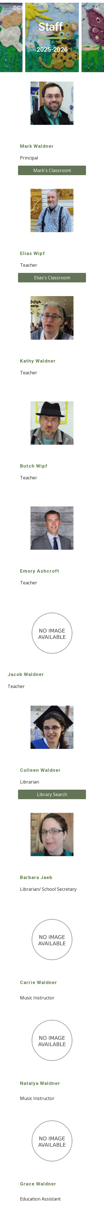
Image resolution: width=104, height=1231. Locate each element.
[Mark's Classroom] (52, 170)
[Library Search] (52, 794)
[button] (6, 7)
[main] (52, 37)
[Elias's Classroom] (52, 277)
